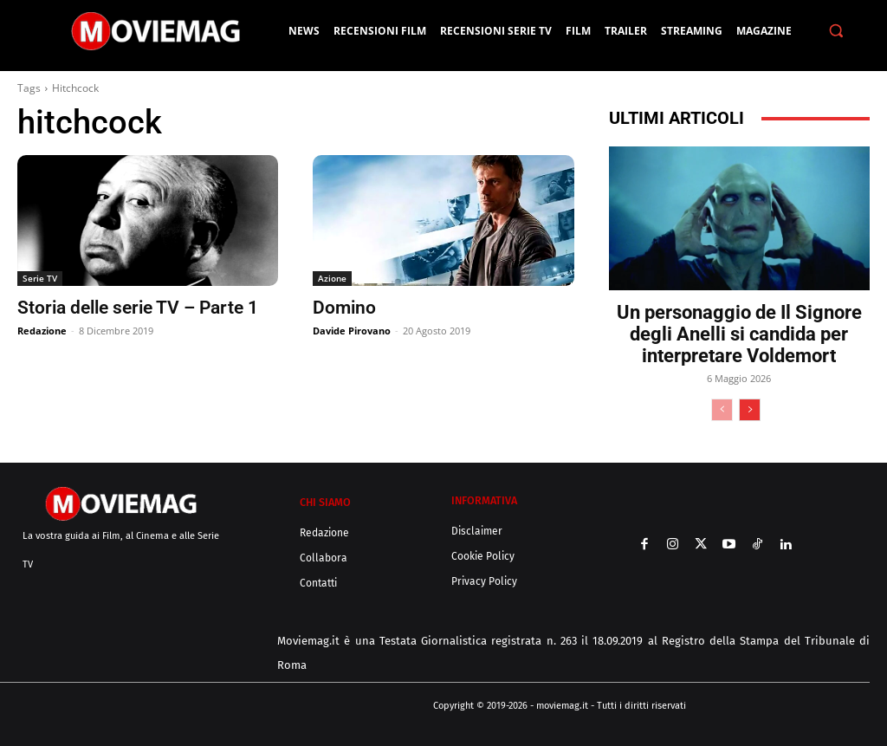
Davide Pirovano (352, 330)
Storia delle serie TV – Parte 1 (137, 307)
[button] (836, 30)
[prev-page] (722, 410)
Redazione (42, 330)
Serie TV (40, 278)
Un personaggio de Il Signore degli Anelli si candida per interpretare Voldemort (739, 334)
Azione (332, 278)
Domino (344, 307)
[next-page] (750, 410)
